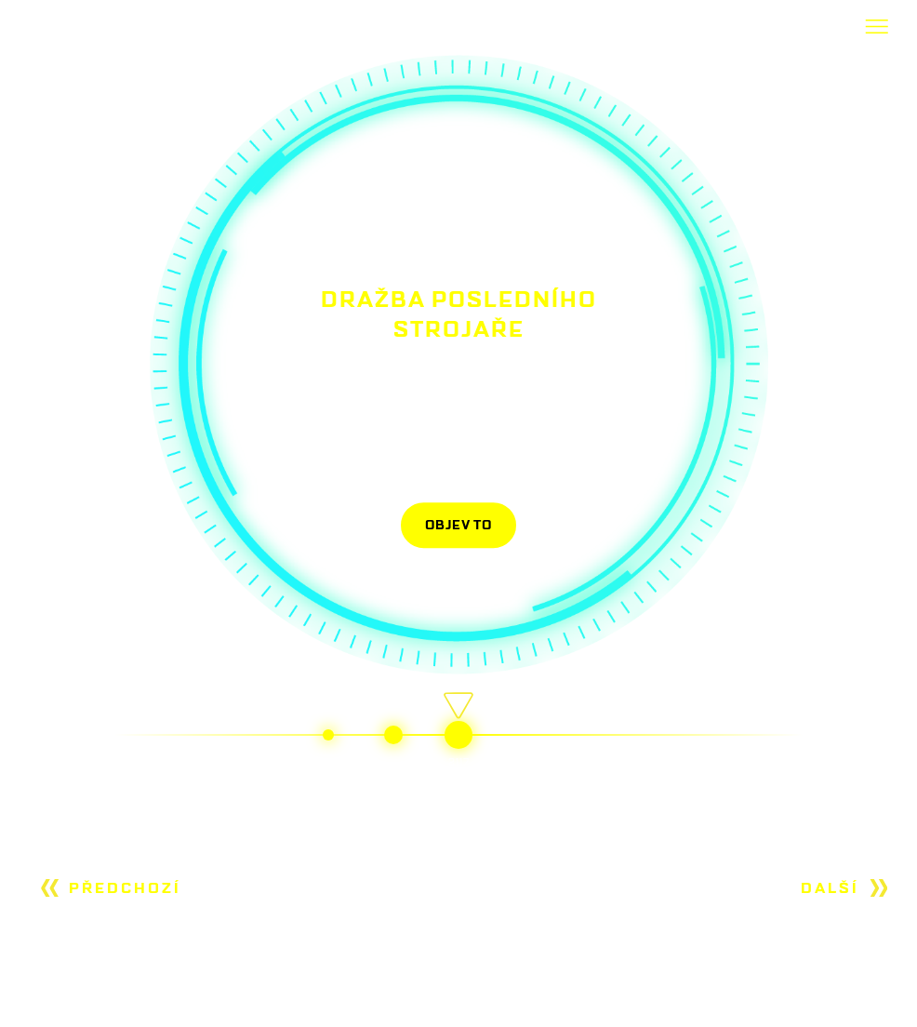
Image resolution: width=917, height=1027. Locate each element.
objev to (458, 524)
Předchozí (125, 888)
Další (830, 888)
